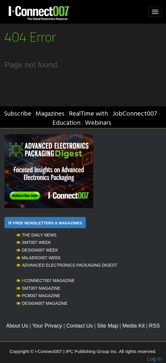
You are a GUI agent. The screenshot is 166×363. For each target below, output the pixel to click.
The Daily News (36, 235)
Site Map (107, 326)
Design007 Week (37, 250)
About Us (17, 326)
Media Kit (134, 326)
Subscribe (17, 114)
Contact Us (79, 326)
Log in (154, 359)
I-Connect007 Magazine (45, 280)
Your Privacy (47, 326)
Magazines (50, 114)
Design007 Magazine (41, 303)
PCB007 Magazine (38, 295)
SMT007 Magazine (38, 288)
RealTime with (88, 114)
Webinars (98, 123)
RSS (154, 326)
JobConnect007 (134, 114)
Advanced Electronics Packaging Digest (66, 265)
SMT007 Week (33, 242)
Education (66, 123)
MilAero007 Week (38, 257)
